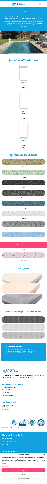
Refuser (23, 474)
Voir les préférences (23, 478)
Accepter (23, 470)
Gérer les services (5, 466)
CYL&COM (20, 427)
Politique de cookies (23, 482)
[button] (44, 454)
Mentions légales (6, 427)
